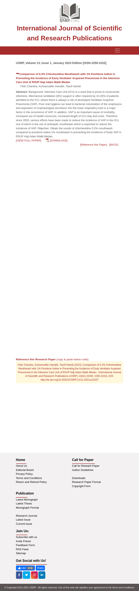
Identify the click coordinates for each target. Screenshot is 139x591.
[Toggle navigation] (117, 50)
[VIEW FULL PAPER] (28, 140)
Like (25, 568)
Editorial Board (25, 470)
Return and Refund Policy (31, 482)
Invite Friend (23, 541)
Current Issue (24, 523)
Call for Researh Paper (86, 465)
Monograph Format (27, 507)
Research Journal (26, 515)
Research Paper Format (86, 482)
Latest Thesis (24, 503)
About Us (21, 465)
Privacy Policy (24, 473)
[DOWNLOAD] (59, 140)
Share (40, 568)
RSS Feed (22, 549)
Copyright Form (81, 486)
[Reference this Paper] (93, 144)
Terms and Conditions (29, 478)
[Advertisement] (69, 325)
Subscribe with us (26, 537)
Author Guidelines (82, 470)
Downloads (78, 478)
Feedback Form (25, 545)
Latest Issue (23, 519)
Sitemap (21, 553)
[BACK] (113, 144)
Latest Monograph (27, 499)
